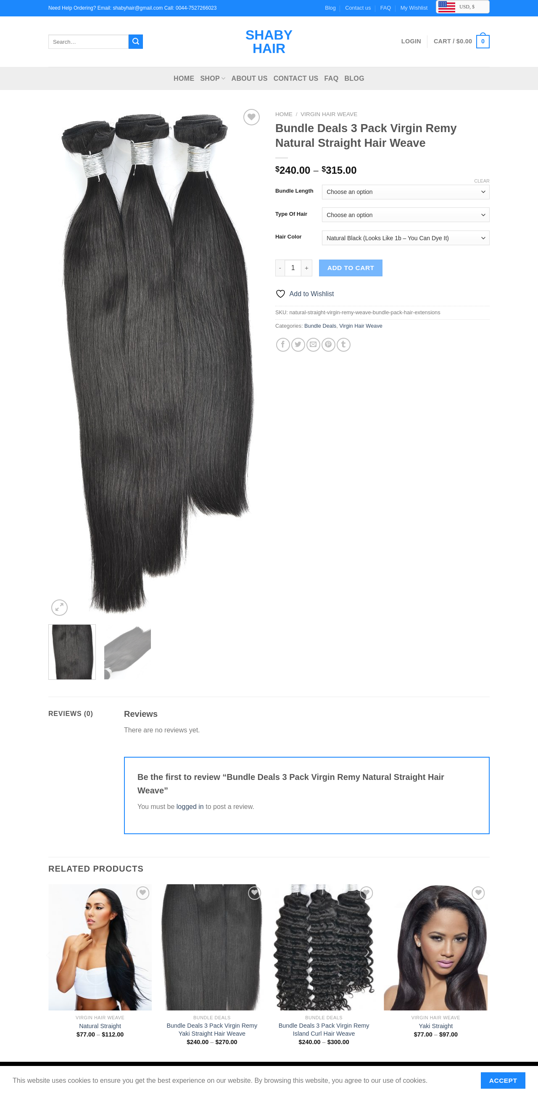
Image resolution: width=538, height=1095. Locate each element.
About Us (250, 78)
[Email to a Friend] (313, 345)
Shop (212, 78)
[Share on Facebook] (283, 345)
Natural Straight (100, 1026)
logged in (190, 806)
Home (184, 78)
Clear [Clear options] (482, 180)
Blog (330, 8)
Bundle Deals (320, 326)
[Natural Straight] (100, 947)
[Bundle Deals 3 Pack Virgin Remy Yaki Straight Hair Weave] (212, 947)
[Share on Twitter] (298, 345)
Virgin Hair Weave (329, 114)
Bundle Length (294, 191)
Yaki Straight (436, 1026)
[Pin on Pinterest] (328, 345)
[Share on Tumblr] (344, 345)
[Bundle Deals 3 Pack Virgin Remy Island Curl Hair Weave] (324, 947)
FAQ (385, 8)
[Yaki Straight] (436, 947)
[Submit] (136, 41)
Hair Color (288, 237)
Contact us (358, 8)
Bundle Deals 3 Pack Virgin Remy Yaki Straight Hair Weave (212, 1029)
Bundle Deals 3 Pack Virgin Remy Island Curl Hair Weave (324, 1029)
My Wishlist (414, 8)
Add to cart (350, 267)
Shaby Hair (269, 41)
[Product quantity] (293, 268)
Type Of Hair (291, 214)
